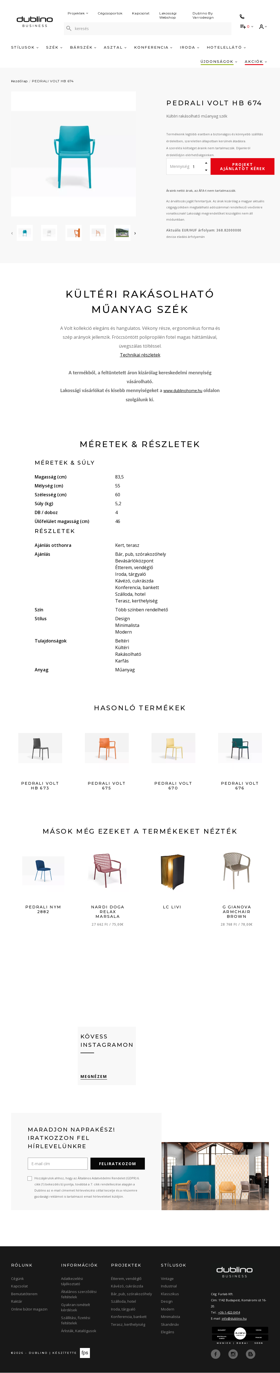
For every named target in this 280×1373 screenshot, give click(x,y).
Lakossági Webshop (168, 15)
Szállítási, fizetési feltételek (75, 1320)
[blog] (250, 1354)
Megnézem (93, 1076)
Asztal (115, 47)
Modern (167, 1309)
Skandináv (170, 1324)
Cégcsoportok (110, 13)
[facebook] (216, 1354)
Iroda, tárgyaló (123, 1309)
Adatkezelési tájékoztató (72, 1281)
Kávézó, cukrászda (127, 1286)
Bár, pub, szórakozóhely (131, 1294)
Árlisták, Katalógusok (78, 1331)
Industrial (169, 1286)
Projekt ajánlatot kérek (243, 166)
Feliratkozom (117, 1164)
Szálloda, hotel (123, 1301)
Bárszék (83, 47)
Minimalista (170, 1317)
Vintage (167, 1278)
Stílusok (25, 47)
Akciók (256, 61)
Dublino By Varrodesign (203, 15)
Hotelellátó (226, 47)
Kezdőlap (19, 81)
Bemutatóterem (24, 1294)
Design (167, 1301)
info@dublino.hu (234, 1319)
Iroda (189, 47)
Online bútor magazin (29, 1309)
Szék (54, 47)
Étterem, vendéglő (126, 1278)
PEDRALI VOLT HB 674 (53, 81)
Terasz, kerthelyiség (128, 1324)
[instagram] (233, 1354)
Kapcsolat (141, 13)
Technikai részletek (140, 355)
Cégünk (17, 1278)
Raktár (16, 1301)
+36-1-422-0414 (229, 1312)
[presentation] (11, 233)
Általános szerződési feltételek (79, 1294)
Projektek (78, 13)
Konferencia (153, 47)
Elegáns (167, 1332)
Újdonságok (219, 61)
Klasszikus (170, 1294)
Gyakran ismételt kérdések (75, 1307)
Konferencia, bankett (129, 1317)
